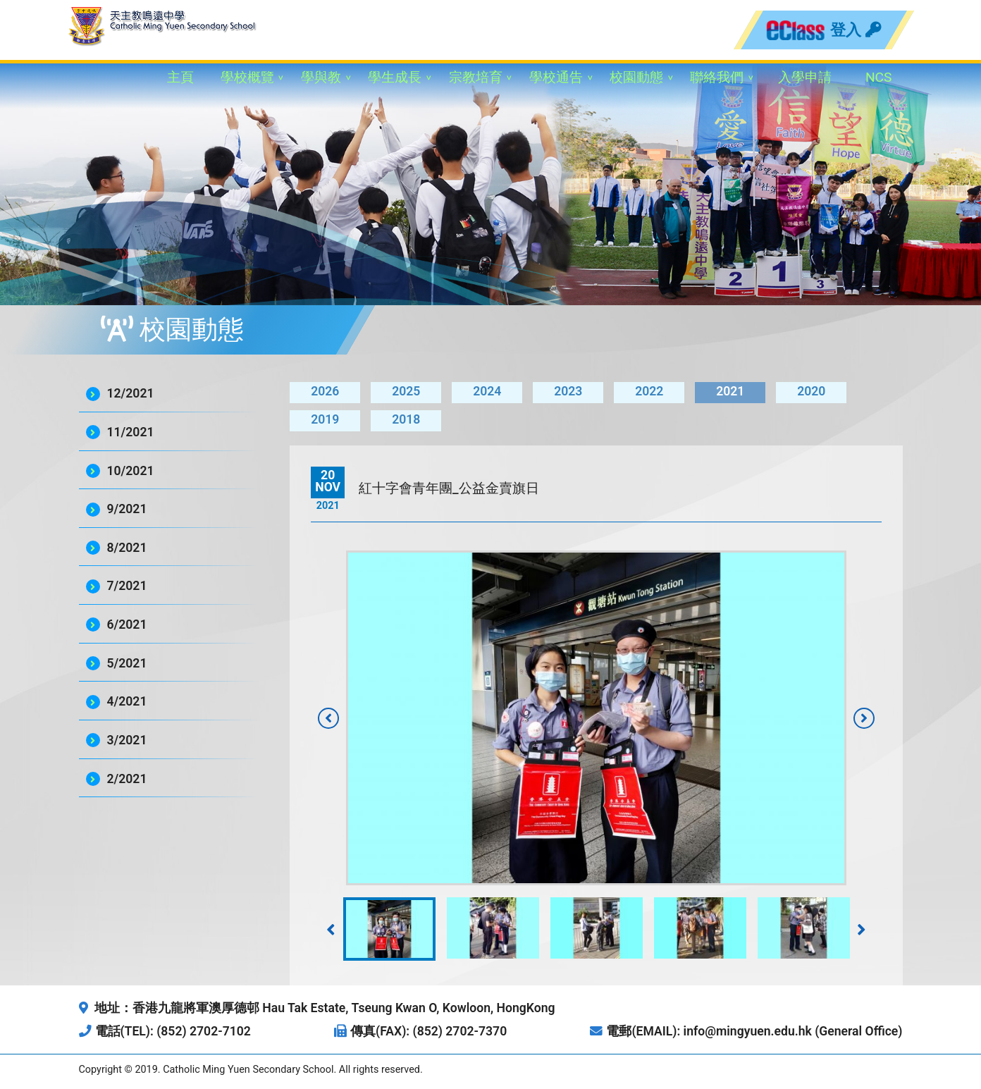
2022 (649, 391)
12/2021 (130, 393)
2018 (406, 419)
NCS (878, 77)
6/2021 (127, 624)
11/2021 (130, 432)
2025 (406, 391)
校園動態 (636, 77)
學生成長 (394, 77)
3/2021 (127, 740)
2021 (730, 391)
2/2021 (127, 779)
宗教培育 (475, 77)
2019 (325, 419)
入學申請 (805, 77)
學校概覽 (247, 77)
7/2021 (127, 586)
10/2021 (130, 471)
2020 (811, 391)
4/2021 (127, 701)
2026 (325, 391)
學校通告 (556, 77)
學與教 (321, 77)
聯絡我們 (717, 77)
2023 (568, 391)
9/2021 (127, 509)
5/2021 (127, 663)
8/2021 (127, 548)
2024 (487, 391)
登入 (855, 29)
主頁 (180, 77)
